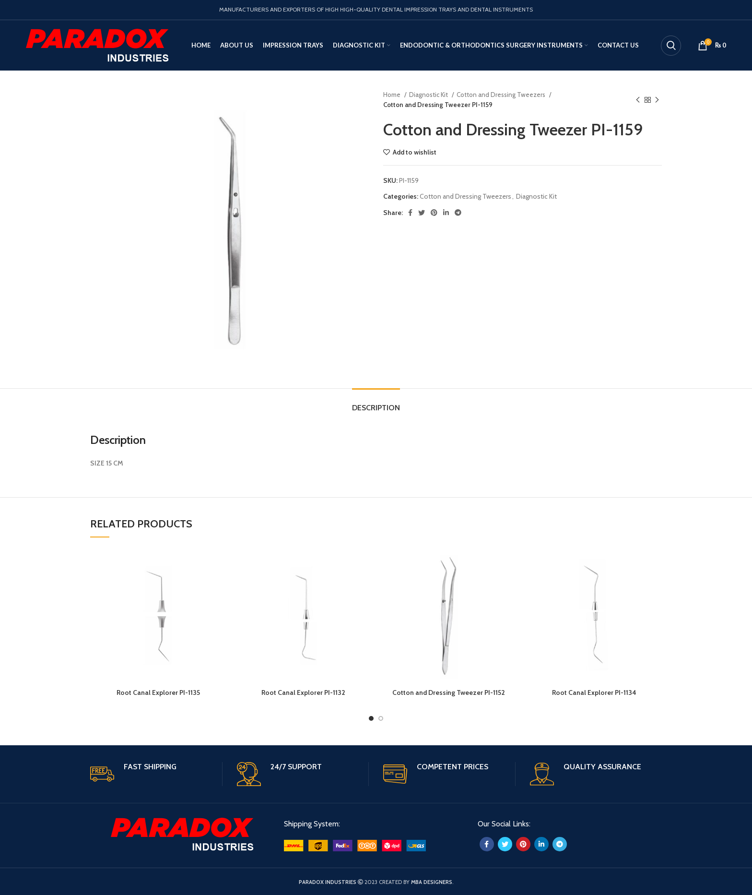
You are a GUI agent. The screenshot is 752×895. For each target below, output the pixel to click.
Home (392, 94)
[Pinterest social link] (434, 212)
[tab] (376, 403)
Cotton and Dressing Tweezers (502, 94)
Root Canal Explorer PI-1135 (158, 692)
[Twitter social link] (421, 212)
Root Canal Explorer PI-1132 (303, 692)
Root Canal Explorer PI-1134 (594, 692)
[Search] (671, 45)
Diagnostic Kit (429, 94)
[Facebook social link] (410, 212)
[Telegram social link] (458, 212)
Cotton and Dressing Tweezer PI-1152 (448, 692)
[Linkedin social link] (446, 212)
